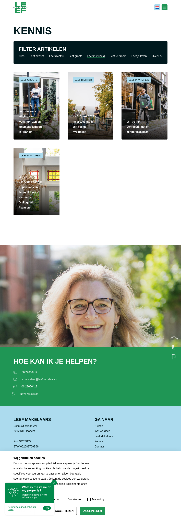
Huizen (99, 427)
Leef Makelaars (104, 437)
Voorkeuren (73, 499)
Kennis (99, 442)
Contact (99, 447)
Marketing (95, 499)
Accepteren (92, 511)
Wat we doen (102, 432)
